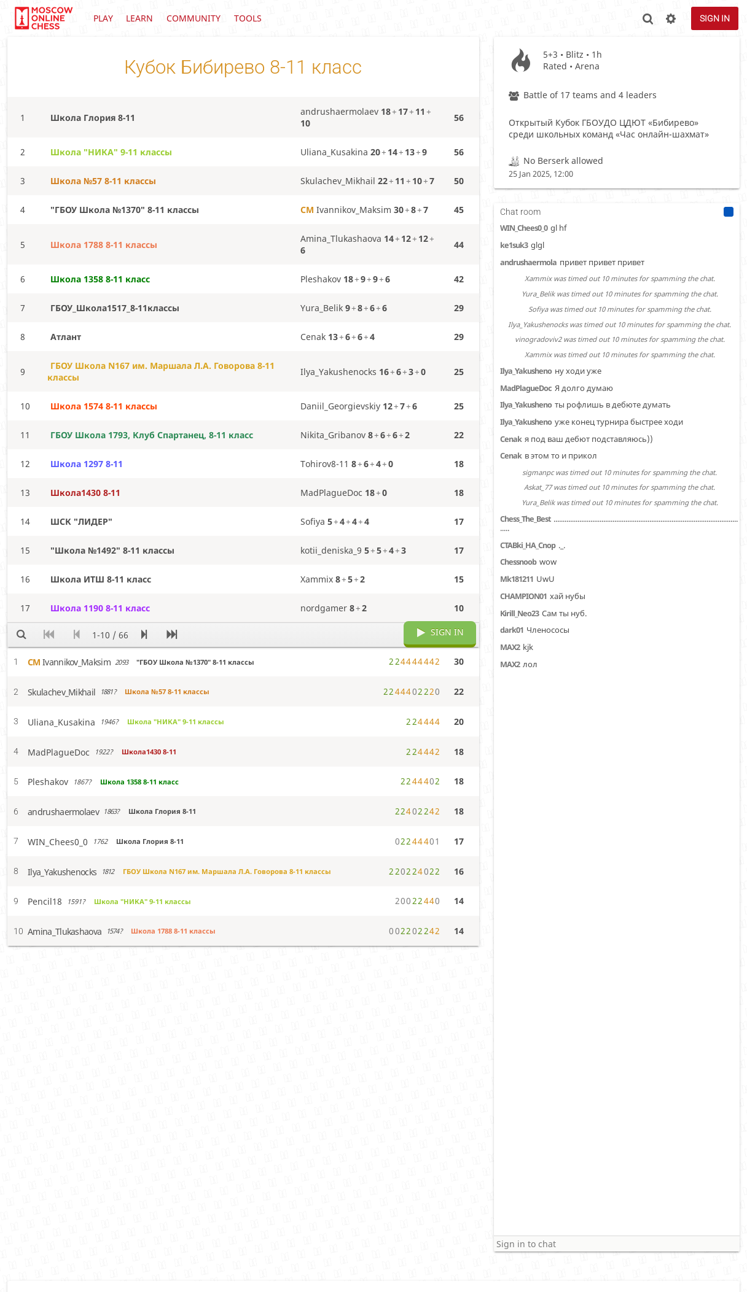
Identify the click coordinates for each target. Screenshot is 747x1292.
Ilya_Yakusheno (526, 371)
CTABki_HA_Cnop (527, 545)
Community (193, 18)
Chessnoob (518, 562)
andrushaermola (528, 262)
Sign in (715, 18)
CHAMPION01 (523, 596)
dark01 (511, 630)
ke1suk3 (514, 245)
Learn (139, 18)
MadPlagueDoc (526, 388)
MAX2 (510, 647)
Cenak (511, 439)
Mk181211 (516, 579)
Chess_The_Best (525, 519)
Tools (248, 18)
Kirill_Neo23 (519, 613)
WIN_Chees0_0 (523, 228)
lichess (43, 18)
